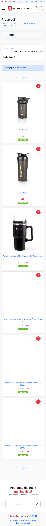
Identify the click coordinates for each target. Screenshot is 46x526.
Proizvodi (13, 23)
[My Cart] (42, 8)
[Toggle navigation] (3, 8)
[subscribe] (37, 504)
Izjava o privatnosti (23, 523)
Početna (4, 23)
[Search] (37, 8)
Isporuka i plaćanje (30, 520)
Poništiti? (23, 68)
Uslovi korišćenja (16, 520)
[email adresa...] (23, 504)
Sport (20, 23)
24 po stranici (10, 48)
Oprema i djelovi (29, 23)
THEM (34, 516)
